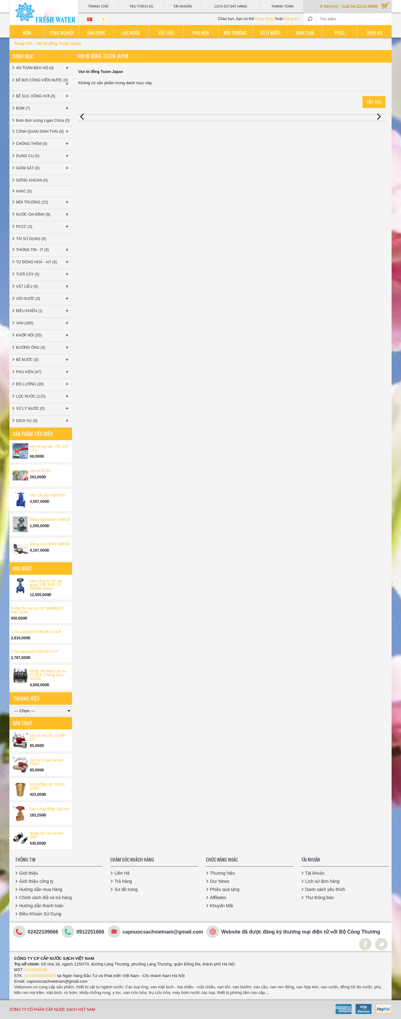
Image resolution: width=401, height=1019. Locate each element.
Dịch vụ (374, 32)
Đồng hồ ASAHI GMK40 (50, 544)
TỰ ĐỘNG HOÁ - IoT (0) (43, 262)
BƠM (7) (43, 108)
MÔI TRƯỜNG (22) (43, 202)
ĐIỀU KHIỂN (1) (43, 311)
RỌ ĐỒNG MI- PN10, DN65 (47, 786)
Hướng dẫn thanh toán (41, 905)
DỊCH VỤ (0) (43, 421)
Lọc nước (131, 32)
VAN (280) (43, 323)
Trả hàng (123, 881)
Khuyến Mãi (221, 905)
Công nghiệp (61, 32)
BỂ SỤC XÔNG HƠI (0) (43, 96)
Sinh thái (304, 32)
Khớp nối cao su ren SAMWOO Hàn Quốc (37, 610)
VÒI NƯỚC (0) (43, 299)
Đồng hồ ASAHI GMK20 (50, 520)
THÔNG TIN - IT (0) (43, 250)
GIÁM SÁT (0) (43, 168)
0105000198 (35, 969)
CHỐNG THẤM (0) (43, 144)
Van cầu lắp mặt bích (47, 495)
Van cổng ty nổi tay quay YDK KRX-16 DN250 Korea (46, 584)
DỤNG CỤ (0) (43, 156)
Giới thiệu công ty (36, 881)
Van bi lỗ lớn (40, 471)
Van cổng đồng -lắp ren (49, 809)
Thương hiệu (222, 873)
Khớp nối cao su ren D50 (46, 835)
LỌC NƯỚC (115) (43, 396)
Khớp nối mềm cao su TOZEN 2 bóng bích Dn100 (48, 675)
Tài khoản (315, 873)
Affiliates (218, 897)
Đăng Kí (291, 19)
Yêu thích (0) (141, 6)
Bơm (27, 32)
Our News (219, 881)
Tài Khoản (182, 6)
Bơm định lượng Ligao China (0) (43, 120)
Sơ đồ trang (126, 889)
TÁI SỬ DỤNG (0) (31, 239)
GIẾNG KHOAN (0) (32, 180)
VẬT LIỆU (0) (43, 286)
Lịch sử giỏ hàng (231, 6)
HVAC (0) (24, 191)
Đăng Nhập (264, 19)
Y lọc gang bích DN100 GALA (36, 632)
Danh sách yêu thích (325, 889)
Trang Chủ (98, 6)
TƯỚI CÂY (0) (43, 274)
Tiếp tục (374, 102)
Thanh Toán (282, 6)
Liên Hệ (121, 873)
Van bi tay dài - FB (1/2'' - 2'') (49, 448)
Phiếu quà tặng (225, 889)
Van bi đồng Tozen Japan (58, 43)
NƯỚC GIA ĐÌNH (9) (43, 214)
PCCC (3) (43, 227)
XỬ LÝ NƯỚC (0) (43, 408)
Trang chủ (23, 43)
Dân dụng (96, 32)
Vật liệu (166, 32)
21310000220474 (40, 975)
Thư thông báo (319, 897)
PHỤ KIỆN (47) (43, 372)
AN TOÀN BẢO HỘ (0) (43, 68)
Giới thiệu (28, 873)
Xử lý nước (270, 32)
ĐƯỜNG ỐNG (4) (43, 347)
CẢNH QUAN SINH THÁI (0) (43, 131)
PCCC (340, 32)
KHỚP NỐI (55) (43, 335)
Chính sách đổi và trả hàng (45, 897)
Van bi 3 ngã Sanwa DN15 (46, 762)
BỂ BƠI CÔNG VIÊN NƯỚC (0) (43, 82)
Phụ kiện (200, 32)
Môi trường (235, 32)
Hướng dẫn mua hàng (40, 889)
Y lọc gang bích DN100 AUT (34, 651)
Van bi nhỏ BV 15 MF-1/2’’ (48, 737)
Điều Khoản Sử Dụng (40, 913)
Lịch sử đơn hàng (322, 881)
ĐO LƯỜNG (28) (43, 384)
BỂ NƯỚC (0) (43, 360)
